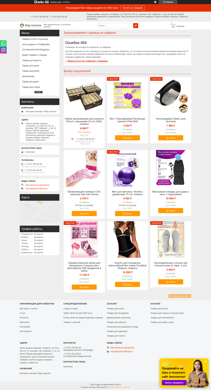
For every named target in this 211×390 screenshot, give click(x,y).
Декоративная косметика (119, 317)
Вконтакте (24, 322)
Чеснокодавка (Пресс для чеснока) (171, 120)
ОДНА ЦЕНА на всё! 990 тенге (77, 313)
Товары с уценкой (71, 322)
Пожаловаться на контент (119, 387)
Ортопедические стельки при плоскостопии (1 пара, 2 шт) (170, 264)
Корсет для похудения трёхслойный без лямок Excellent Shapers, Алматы (127, 266)
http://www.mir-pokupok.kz (38, 185)
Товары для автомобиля (162, 317)
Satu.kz (118, 385)
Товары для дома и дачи (162, 322)
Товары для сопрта (31, 87)
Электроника (28, 76)
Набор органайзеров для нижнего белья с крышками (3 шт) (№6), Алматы (84, 121)
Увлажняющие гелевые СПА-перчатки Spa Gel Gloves (84, 193)
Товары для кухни (30, 65)
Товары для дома (30, 81)
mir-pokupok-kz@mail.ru (37, 188)
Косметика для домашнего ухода (122, 327)
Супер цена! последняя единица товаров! (83, 317)
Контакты (24, 317)
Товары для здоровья (117, 331)
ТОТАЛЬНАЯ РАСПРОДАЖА (35, 49)
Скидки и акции (70, 308)
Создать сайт (55, 2)
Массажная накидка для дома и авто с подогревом (170, 193)
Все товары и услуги (178, 296)
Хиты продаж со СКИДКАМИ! (36, 44)
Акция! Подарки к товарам (34, 55)
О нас (22, 313)
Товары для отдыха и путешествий (167, 313)
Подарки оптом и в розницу (35, 39)
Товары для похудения (118, 313)
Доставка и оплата (29, 308)
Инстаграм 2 (26, 331)
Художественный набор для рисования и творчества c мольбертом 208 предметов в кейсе (84, 267)
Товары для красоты (31, 60)
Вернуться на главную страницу (88, 61)
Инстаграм (25, 327)
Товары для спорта (116, 336)
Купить (129, 138)
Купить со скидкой (133, 8)
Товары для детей (30, 71)
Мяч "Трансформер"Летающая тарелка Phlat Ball (127, 120)
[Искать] (135, 25)
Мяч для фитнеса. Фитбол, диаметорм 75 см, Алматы (127, 193)
